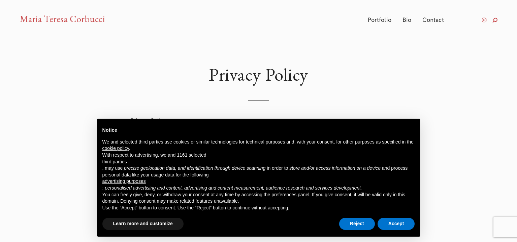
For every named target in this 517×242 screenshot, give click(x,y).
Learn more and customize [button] (143, 223)
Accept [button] (396, 223)
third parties (114, 161)
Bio (406, 19)
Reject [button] (357, 223)
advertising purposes (124, 181)
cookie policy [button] (115, 148)
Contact (433, 19)
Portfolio (379, 19)
